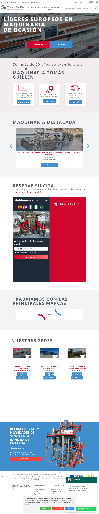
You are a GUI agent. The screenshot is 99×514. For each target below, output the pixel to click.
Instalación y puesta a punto (59, 491)
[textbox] (79, 8)
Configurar (69, 508)
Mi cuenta (75, 2)
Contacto (56, 7)
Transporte (54, 495)
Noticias (36, 491)
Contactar (31, 257)
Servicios (38, 7)
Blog (81, 2)
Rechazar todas (58, 508)
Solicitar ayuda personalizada (81, 509)
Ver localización (21, 376)
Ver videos (23, 102)
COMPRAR (38, 44)
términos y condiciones (30, 252)
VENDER (61, 44)
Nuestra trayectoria (39, 489)
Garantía (53, 493)
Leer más (49, 101)
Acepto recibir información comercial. (23, 454)
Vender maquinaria (56, 489)
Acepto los (27, 252)
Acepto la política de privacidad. (21, 452)
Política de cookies (39, 495)
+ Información (49, 165)
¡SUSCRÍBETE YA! (25, 459)
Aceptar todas (45, 508)
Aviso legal (37, 493)
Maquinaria (31, 7)
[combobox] (79, 8)
